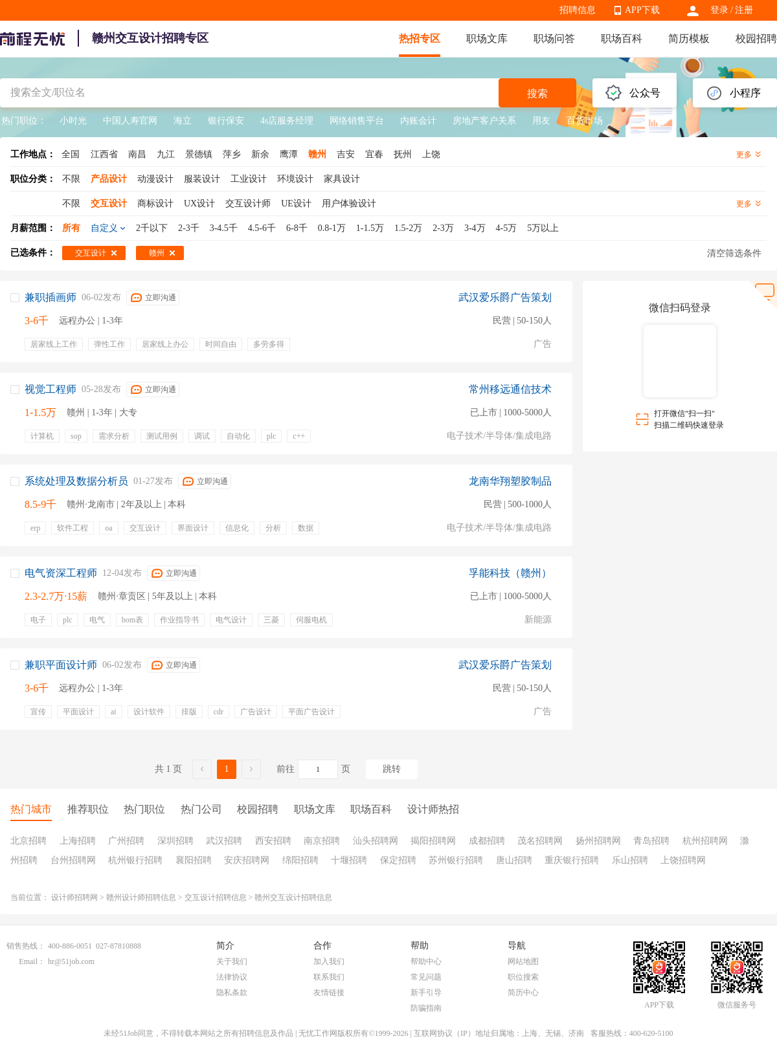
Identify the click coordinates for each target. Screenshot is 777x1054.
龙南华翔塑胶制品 (510, 481)
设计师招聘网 (74, 897)
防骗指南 (426, 1008)
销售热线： (25, 945)
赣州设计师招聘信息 (141, 897)
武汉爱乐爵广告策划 (505, 297)
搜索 (537, 93)
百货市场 (585, 121)
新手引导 (426, 992)
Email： (32, 961)
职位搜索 (523, 977)
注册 (744, 10)
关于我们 (231, 961)
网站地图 (523, 961)
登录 (719, 10)
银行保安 (226, 121)
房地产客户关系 (484, 121)
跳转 (392, 769)
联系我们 (328, 977)
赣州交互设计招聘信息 (293, 897)
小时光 (73, 121)
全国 (71, 154)
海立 (183, 121)
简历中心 (523, 992)
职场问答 (554, 38)
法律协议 (231, 977)
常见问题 (426, 977)
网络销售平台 (357, 121)
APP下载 (642, 10)
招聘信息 (577, 10)
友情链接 (328, 992)
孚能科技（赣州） (510, 572)
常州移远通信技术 (510, 389)
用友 (541, 121)
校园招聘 (756, 38)
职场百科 (621, 38)
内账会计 (418, 121)
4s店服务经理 (286, 121)
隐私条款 (231, 992)
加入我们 (328, 961)
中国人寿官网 (130, 121)
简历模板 (689, 38)
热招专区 (419, 38)
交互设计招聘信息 (216, 897)
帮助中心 (426, 961)
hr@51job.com (71, 961)
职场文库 (487, 38)
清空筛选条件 (734, 253)
